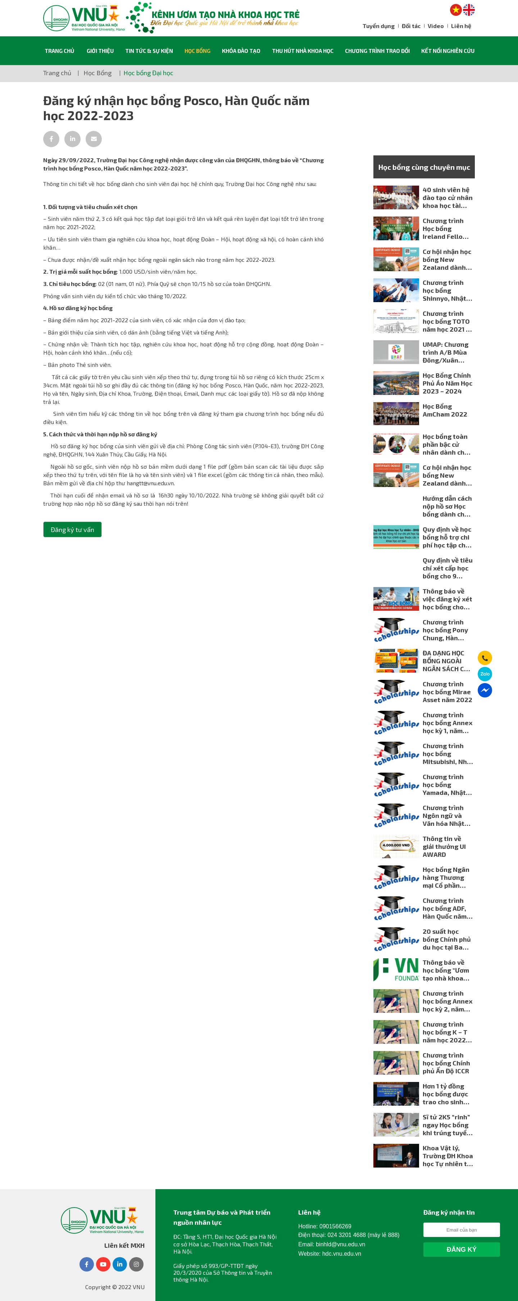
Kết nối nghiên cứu (447, 50)
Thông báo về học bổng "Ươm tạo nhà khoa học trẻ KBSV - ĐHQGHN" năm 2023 (446, 970)
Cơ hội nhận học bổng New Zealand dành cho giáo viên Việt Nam (447, 259)
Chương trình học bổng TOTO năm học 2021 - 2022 (446, 321)
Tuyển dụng (379, 25)
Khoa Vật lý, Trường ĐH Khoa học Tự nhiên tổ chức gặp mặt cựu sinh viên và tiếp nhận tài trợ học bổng (448, 1156)
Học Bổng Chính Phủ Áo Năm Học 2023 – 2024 (447, 383)
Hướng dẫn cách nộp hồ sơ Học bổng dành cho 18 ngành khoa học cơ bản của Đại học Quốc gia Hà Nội (448, 506)
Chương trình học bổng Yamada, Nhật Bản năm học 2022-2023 (444, 784)
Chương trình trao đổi (377, 50)
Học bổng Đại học (148, 73)
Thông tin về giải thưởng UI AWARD (444, 846)
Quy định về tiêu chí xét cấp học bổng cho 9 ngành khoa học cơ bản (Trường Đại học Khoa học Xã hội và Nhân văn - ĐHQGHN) (448, 568)
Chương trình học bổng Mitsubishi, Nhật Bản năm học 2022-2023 (448, 753)
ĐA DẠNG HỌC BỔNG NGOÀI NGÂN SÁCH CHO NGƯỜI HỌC (448, 661)
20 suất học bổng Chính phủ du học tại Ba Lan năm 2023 (447, 939)
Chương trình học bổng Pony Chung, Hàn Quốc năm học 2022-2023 (445, 630)
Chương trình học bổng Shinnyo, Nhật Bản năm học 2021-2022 (444, 290)
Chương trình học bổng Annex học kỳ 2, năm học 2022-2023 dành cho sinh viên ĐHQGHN (447, 1001)
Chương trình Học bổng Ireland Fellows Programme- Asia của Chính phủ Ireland (447, 228)
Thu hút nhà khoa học (302, 50)
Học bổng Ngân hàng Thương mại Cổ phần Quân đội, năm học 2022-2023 (446, 877)
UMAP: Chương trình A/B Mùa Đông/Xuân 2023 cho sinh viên (445, 352)
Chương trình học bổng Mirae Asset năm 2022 (447, 692)
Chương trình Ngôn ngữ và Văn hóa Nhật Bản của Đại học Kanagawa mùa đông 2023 (447, 815)
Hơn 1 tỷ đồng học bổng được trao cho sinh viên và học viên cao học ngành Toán (447, 1094)
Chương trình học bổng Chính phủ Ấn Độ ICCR (446, 1063)
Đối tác (411, 25)
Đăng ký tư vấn (72, 529)
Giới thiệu (100, 50)
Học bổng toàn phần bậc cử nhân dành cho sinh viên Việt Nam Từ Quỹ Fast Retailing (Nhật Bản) (445, 444)
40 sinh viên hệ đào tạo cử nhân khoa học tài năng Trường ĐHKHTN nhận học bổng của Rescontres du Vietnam (448, 197)
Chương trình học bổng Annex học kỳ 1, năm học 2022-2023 (447, 722)
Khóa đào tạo (241, 50)
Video (436, 25)
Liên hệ (461, 25)
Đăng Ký (462, 1249)
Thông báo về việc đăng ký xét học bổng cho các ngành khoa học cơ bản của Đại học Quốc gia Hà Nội (448, 599)
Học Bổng (197, 50)
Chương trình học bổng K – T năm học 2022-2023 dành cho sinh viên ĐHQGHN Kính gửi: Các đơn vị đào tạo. (446, 1032)
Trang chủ (59, 50)
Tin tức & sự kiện (149, 50)
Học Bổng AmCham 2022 (445, 410)
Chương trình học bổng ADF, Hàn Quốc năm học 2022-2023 (446, 908)
